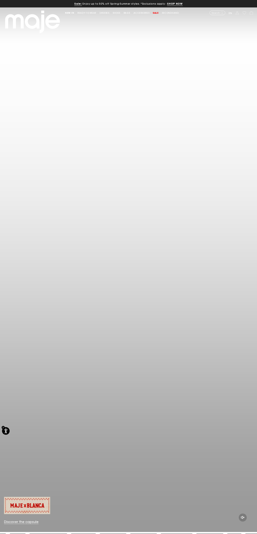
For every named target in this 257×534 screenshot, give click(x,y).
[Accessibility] (6, 431)
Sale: (78, 3)
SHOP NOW (175, 3)
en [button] (230, 13)
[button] (71, 13)
